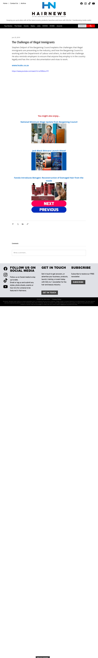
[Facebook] (81, 3)
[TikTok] (89, 3)
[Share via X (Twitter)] (18, 224)
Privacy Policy (56, 299)
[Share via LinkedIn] (23, 224)
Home (5, 3)
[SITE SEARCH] (90, 25)
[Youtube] (93, 3)
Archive (23, 3)
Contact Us (14, 3)
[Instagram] (85, 3)
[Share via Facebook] (13, 224)
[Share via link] (27, 224)
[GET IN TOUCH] (49, 293)
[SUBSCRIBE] (78, 282)
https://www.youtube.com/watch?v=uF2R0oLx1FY (30, 71)
